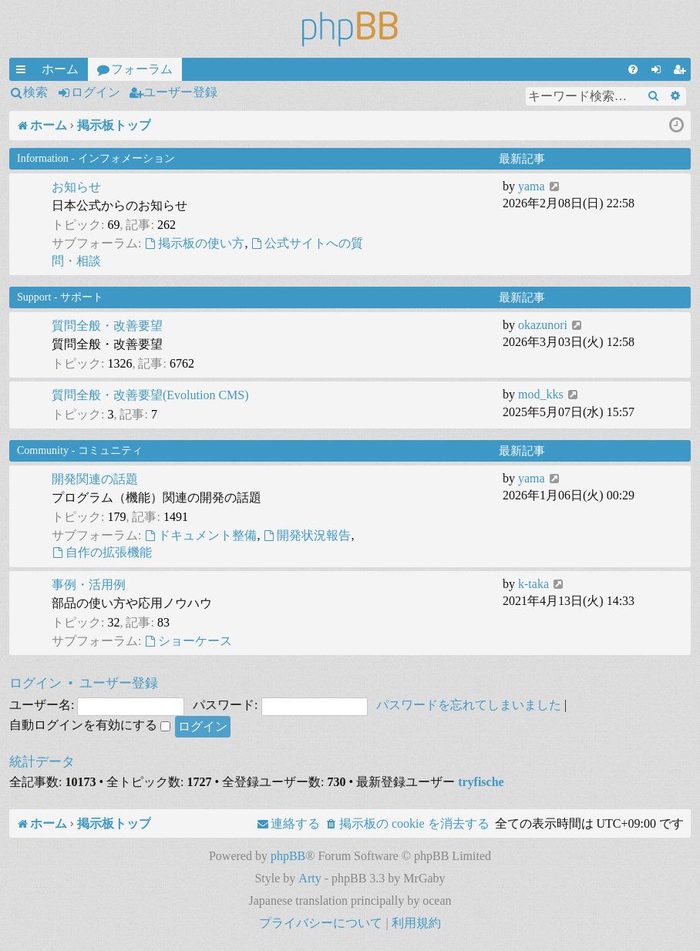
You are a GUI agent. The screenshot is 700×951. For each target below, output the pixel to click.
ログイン (95, 92)
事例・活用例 (89, 584)
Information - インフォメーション (96, 158)
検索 (35, 92)
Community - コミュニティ (80, 450)
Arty (309, 878)
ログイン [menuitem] (659, 71)
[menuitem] (632, 69)
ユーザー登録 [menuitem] (682, 71)
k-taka (533, 583)
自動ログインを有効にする (89, 724)
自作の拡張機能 (102, 552)
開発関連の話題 (95, 479)
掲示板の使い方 (194, 243)
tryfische (481, 781)
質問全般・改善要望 (107, 325)
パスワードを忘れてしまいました (468, 704)
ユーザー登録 (180, 92)
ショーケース (188, 640)
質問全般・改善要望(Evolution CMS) (150, 395)
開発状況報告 (307, 535)
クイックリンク (23, 71)
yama (531, 186)
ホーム (60, 69)
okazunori (542, 324)
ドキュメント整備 (200, 535)
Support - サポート (60, 297)
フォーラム (142, 69)
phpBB (288, 855)
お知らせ (76, 186)
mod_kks (541, 394)
